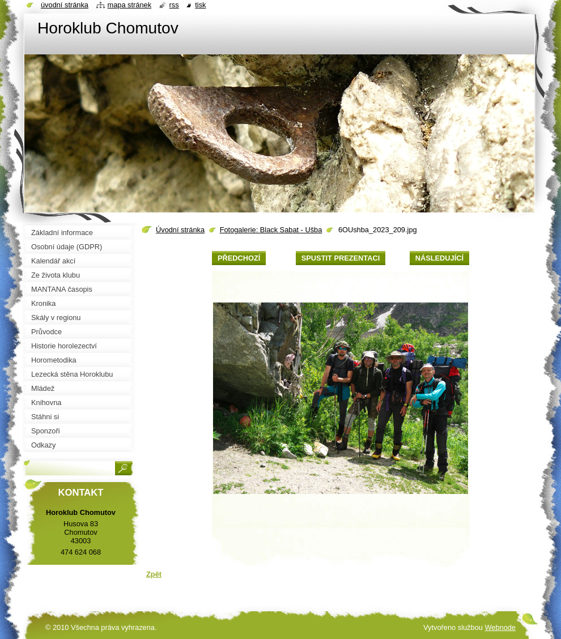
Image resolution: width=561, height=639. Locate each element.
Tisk (200, 5)
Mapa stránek (130, 5)
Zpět (154, 574)
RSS (174, 5)
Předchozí (239, 258)
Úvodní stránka (180, 229)
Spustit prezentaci (340, 258)
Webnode (500, 627)
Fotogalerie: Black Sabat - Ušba (271, 229)
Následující (439, 258)
